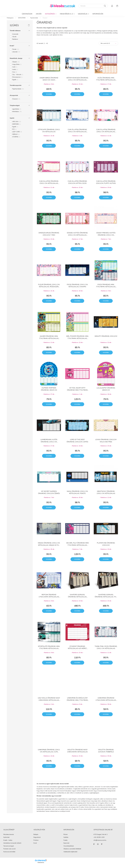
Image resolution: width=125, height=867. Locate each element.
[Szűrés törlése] (29, 27)
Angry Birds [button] (16, 66)
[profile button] (112, 6)
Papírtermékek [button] (18, 91)
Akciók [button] (14, 39)
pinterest (102, 846)
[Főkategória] (10, 20)
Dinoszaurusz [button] (17, 79)
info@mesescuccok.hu (100, 842)
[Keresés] (93, 6)
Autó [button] (14, 69)
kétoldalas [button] (16, 113)
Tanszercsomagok (8, 848)
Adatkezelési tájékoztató (70, 854)
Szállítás (65, 839)
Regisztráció (37, 839)
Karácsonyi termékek (9, 854)
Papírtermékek (34, 20)
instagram (98, 846)
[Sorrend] (108, 45)
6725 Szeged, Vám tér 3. (101, 836)
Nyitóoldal (6, 839)
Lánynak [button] (16, 54)
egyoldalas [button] (16, 111)
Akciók (39, 14)
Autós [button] (15, 71)
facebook (94, 846)
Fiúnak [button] (15, 51)
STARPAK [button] (16, 139)
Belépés (35, 836)
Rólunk (65, 836)
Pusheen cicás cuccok (9, 851)
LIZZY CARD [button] (17, 134)
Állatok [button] (15, 64)
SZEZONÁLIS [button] (83, 14)
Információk (97, 14)
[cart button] (117, 6)
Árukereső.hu (41, 864)
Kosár (35, 845)
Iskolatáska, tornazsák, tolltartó (12, 845)
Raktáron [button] (15, 41)
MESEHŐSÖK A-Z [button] (66, 14)
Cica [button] (14, 74)
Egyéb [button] (15, 81)
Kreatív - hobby (7, 842)
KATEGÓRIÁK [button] (50, 14)
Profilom (35, 842)
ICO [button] (14, 131)
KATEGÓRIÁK (21, 20)
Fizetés (65, 842)
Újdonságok (27, 14)
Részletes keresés (8, 836)
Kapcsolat (66, 845)
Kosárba (49, 96)
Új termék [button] (15, 36)
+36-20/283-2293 (99, 839)
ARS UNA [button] (16, 123)
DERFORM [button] (16, 126)
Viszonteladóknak (68, 848)
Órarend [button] (16, 101)
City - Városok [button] (17, 76)
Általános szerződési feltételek (72, 851)
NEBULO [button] (16, 136)
